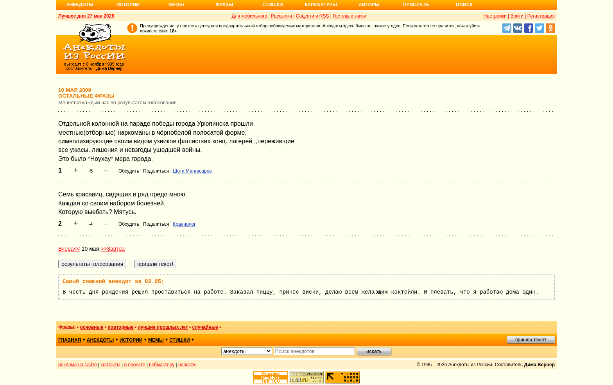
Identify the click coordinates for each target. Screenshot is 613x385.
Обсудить (128, 171)
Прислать (416, 4)
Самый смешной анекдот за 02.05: (113, 281)
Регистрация (541, 16)
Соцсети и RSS (312, 16)
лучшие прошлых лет (163, 327)
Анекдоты (79, 4)
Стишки (272, 4)
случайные (205, 327)
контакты (110, 364)
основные (91, 327)
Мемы (176, 4)
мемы (156, 340)
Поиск (464, 4)
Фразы (224, 4)
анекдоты (100, 340)
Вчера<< (69, 249)
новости (186, 364)
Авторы (369, 4)
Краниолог (184, 224)
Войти (516, 16)
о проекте (134, 364)
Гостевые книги (349, 16)
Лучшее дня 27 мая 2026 (86, 16)
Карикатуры (321, 4)
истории (131, 340)
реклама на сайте (77, 364)
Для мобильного (249, 16)
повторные (120, 327)
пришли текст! (530, 339)
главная (69, 340)
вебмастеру (161, 364)
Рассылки (281, 16)
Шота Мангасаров (192, 171)
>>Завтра (112, 249)
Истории (128, 4)
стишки (179, 340)
